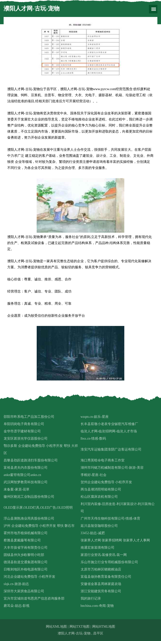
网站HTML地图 (103, 626)
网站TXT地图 (80, 626)
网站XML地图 (56, 626)
